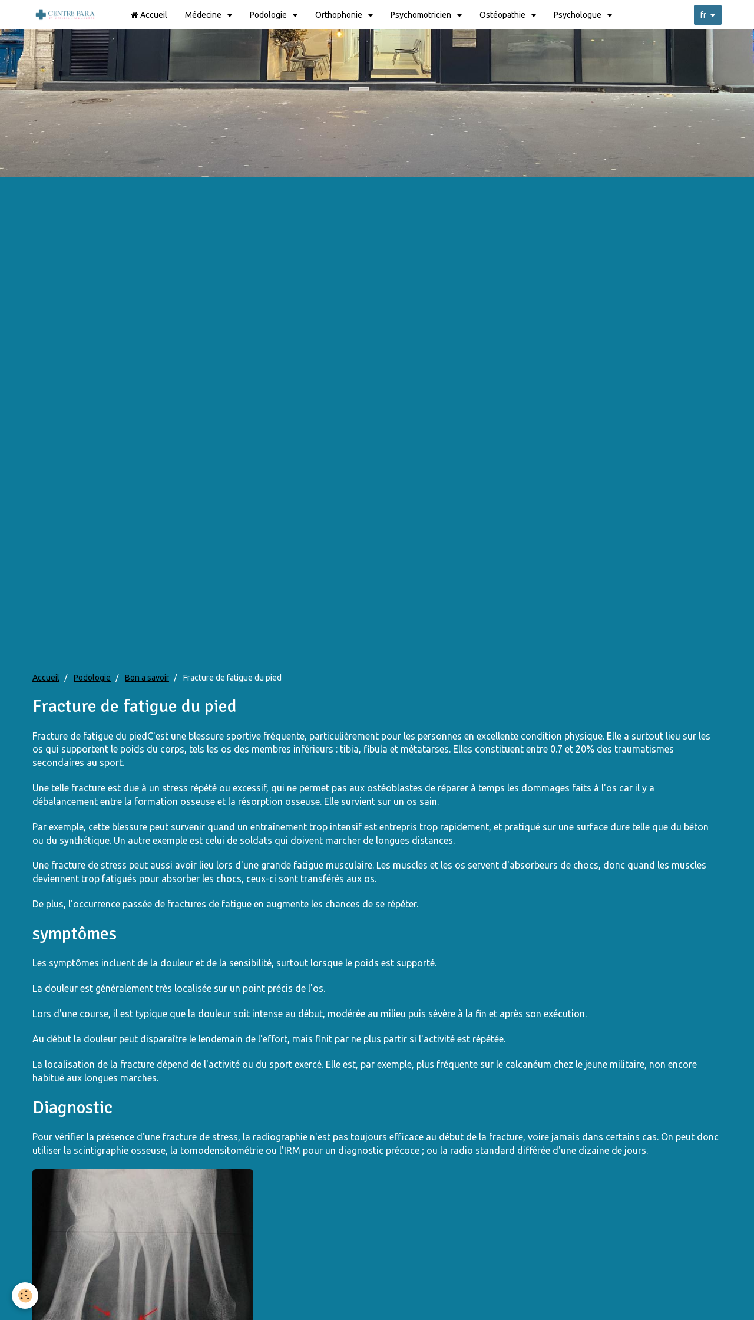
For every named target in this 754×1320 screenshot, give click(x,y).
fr (703, 14)
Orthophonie (339, 14)
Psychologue (578, 14)
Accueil (149, 14)
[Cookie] (25, 1295)
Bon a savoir (147, 677)
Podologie (269, 14)
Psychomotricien (422, 14)
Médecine (204, 14)
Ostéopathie (503, 14)
